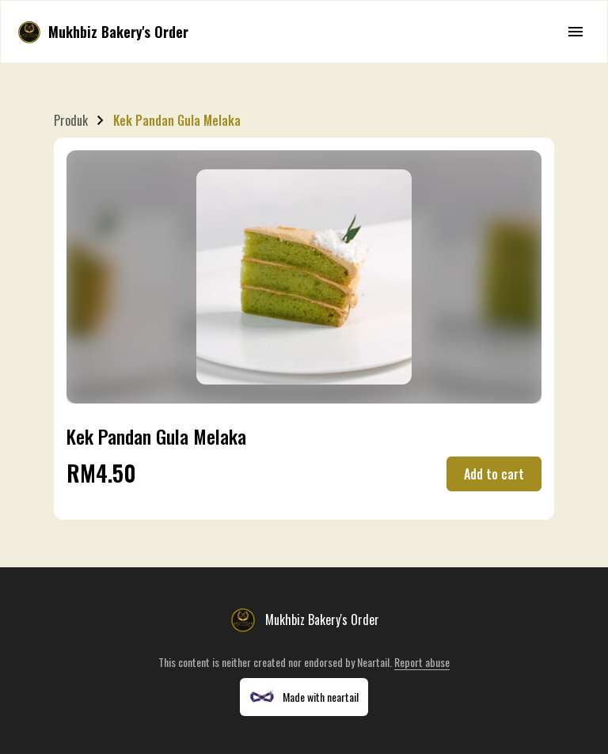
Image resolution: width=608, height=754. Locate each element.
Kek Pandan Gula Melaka (177, 120)
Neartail (373, 662)
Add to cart (494, 473)
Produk (71, 120)
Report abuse (422, 662)
